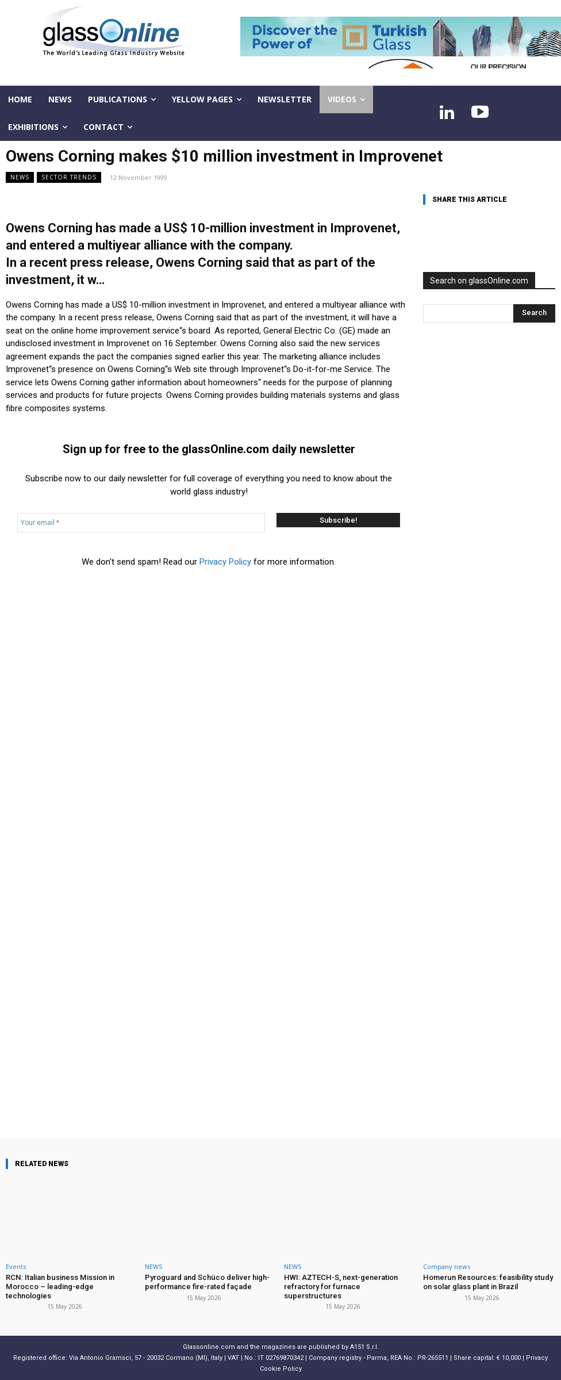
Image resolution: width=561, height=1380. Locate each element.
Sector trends (69, 177)
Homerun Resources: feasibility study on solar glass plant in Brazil (487, 1282)
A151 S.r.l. (364, 1347)
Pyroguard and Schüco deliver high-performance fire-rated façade (206, 1282)
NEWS (20, 177)
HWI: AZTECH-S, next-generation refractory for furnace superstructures (340, 1286)
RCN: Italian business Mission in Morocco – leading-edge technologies (59, 1286)
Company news (446, 1266)
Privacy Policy (225, 562)
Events (16, 1266)
